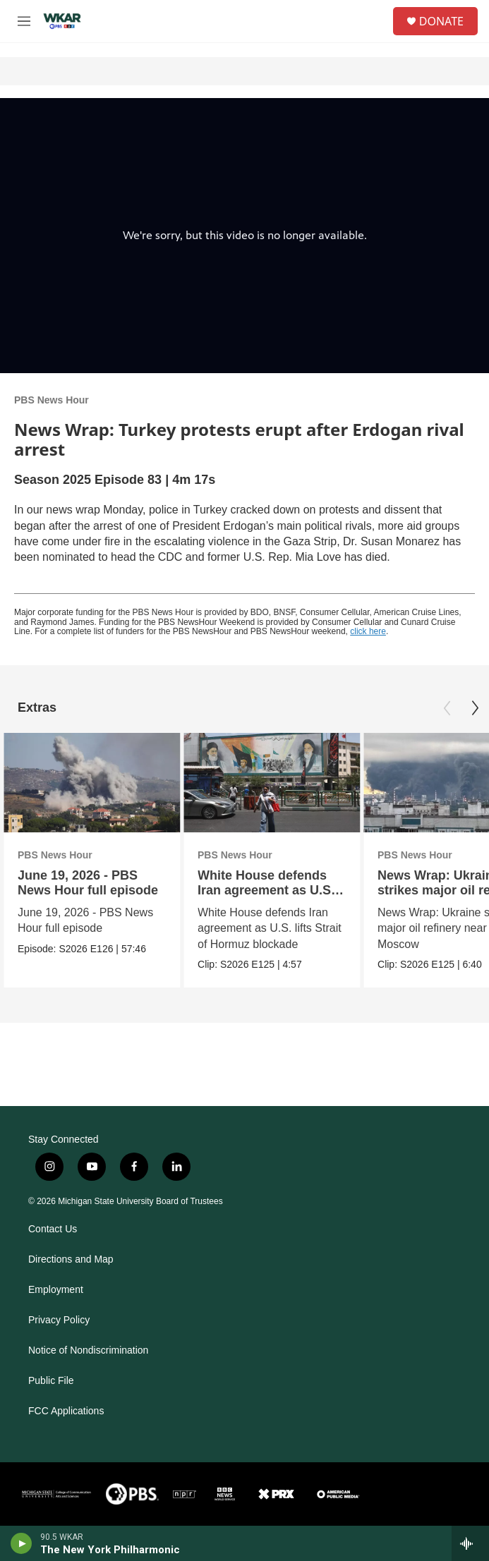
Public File (51, 1380)
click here (368, 631)
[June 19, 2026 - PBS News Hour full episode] (92, 782)
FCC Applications (66, 1411)
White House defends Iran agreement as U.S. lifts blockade (266, 890)
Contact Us (52, 1229)
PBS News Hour (51, 400)
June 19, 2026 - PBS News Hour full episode (88, 882)
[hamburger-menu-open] (23, 21)
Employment (55, 1289)
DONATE (441, 21)
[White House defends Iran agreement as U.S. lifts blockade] (271, 782)
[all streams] (470, 1543)
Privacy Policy (59, 1320)
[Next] (475, 708)
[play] (21, 1543)
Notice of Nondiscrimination (88, 1350)
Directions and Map (71, 1259)
